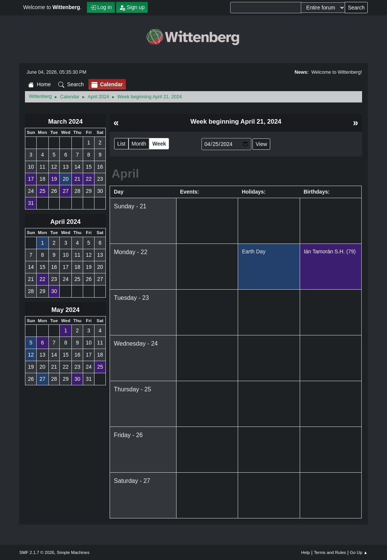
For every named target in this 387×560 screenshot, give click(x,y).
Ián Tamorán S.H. (324, 251)
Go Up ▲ (359, 552)
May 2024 (65, 309)
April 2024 (65, 221)
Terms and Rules (330, 552)
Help (305, 552)
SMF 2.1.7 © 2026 (36, 552)
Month (139, 144)
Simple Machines (73, 552)
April (125, 173)
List (121, 144)
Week (159, 144)
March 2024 (65, 121)
